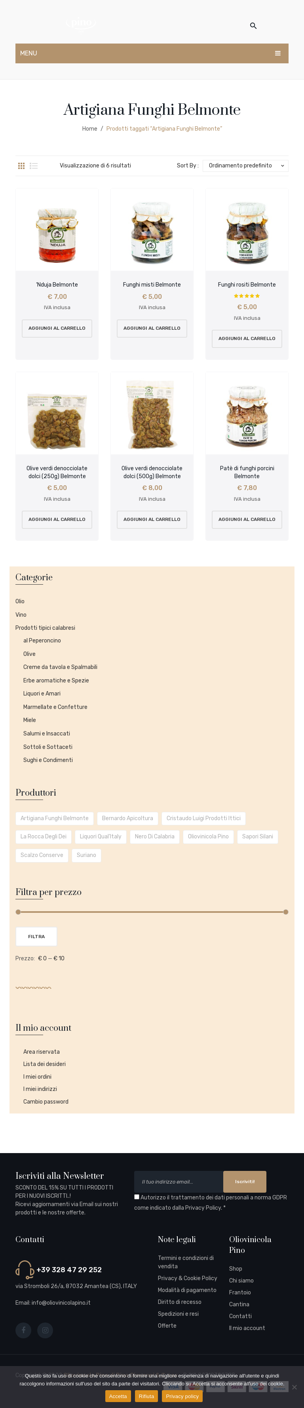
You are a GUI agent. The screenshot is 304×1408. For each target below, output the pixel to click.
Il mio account (247, 1328)
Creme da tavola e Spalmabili (60, 667)
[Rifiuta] (294, 1387)
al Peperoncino (42, 640)
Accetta (118, 1396)
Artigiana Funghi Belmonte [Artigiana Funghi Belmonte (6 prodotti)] (55, 818)
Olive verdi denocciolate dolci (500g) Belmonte (152, 472)
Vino (21, 615)
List (34, 166)
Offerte (167, 1325)
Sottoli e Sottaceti (47, 747)
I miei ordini (37, 1077)
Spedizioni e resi (178, 1314)
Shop (235, 1268)
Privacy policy (182, 1396)
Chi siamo (241, 1280)
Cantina (239, 1304)
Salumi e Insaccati (46, 733)
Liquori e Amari (42, 693)
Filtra (36, 936)
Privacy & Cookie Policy (187, 1278)
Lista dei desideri (44, 1064)
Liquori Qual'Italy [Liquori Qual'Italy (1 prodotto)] (101, 836)
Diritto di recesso (179, 1302)
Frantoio (240, 1292)
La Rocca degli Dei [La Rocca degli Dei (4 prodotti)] (43, 836)
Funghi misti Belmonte (152, 284)
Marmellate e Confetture (55, 707)
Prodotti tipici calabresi (45, 628)
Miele (29, 720)
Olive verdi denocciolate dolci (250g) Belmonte (57, 472)
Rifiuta (146, 1396)
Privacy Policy (203, 1208)
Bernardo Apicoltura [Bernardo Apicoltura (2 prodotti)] (127, 818)
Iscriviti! (245, 1181)
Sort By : (188, 165)
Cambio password (45, 1101)
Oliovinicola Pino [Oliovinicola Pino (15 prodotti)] (208, 836)
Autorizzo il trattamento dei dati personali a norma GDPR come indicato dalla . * (210, 1203)
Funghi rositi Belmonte (247, 284)
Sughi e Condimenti (48, 760)
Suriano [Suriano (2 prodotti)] (86, 855)
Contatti (240, 1316)
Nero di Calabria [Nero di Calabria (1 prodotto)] (155, 836)
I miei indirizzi (40, 1089)
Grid (21, 166)
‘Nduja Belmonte (57, 284)
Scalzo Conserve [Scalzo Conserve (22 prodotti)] (42, 855)
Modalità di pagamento (187, 1290)
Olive (29, 654)
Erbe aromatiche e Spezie (56, 680)
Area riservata (41, 1052)
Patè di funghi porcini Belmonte (247, 472)
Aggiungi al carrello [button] (57, 328)
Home (89, 128)
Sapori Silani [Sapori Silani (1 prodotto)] (257, 836)
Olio (20, 601)
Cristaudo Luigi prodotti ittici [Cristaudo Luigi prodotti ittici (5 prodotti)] (204, 818)
